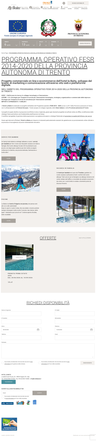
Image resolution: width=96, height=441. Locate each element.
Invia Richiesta (87, 362)
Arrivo (3, 326)
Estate (70, 8)
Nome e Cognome (6, 310)
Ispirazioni (84, 8)
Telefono (4, 334)
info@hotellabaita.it (35, 378)
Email (56, 334)
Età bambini (58, 318)
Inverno (63, 8)
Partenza (57, 326)
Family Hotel (25, 8)
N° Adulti (57, 310)
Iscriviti (39, 393)
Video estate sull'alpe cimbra (20, 7)
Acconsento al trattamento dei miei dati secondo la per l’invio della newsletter (55, 363)
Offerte (76, 8)
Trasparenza (8, 382)
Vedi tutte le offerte (85, 238)
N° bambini (4, 318)
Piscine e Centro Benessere (50, 8)
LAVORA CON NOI (35, 8)
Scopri (8, 158)
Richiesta (4, 342)
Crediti (3, 435)
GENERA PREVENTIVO (85, 43)
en (64, 3)
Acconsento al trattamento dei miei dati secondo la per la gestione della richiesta (19, 363)
